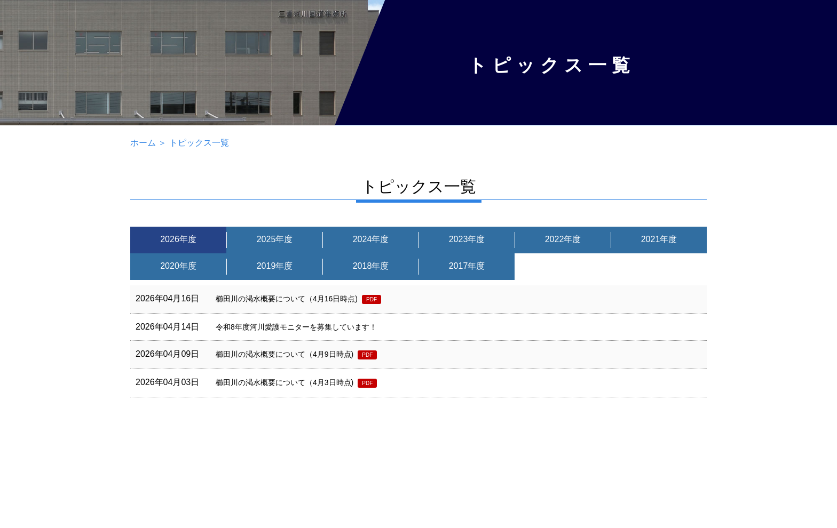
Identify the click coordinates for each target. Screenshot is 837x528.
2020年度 (178, 265)
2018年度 (371, 265)
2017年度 (467, 265)
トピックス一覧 (199, 142)
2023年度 (467, 239)
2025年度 (275, 239)
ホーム (143, 142)
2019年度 (275, 265)
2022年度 (563, 239)
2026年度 (178, 239)
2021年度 (659, 239)
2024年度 (371, 239)
